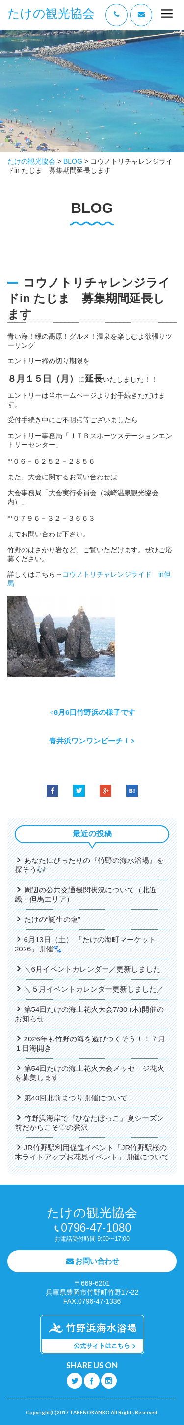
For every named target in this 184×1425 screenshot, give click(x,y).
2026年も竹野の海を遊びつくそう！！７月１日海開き (90, 1043)
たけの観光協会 (51, 13)
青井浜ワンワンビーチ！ (89, 741)
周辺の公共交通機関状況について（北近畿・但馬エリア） (86, 894)
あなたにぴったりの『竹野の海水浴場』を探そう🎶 (89, 865)
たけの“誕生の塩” (52, 919)
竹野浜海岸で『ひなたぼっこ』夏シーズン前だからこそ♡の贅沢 (89, 1122)
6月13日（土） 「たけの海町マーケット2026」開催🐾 (85, 944)
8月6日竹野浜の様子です (95, 712)
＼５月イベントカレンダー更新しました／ (94, 989)
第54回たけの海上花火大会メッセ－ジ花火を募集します (89, 1073)
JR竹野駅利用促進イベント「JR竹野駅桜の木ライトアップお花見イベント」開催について (92, 1152)
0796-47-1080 (96, 1227)
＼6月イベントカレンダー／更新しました (92, 969)
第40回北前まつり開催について (76, 1098)
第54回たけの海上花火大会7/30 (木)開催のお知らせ (89, 1014)
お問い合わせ (97, 1261)
